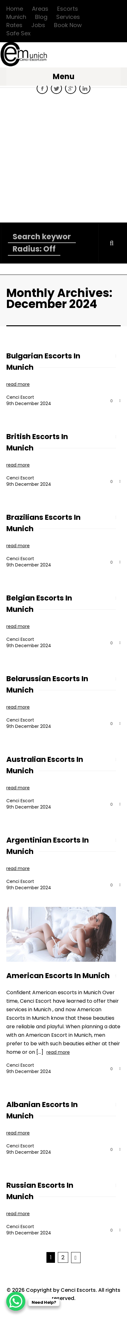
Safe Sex (18, 33)
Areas (40, 9)
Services (68, 17)
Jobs (38, 25)
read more (18, 384)
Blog (41, 17)
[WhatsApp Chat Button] (15, 1301)
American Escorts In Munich (58, 976)
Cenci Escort (20, 397)
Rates (14, 25)
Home (14, 9)
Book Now (68, 25)
